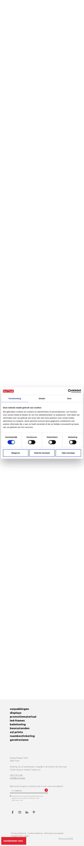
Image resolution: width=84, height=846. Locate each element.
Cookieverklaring (34, 833)
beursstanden (19, 728)
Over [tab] (69, 398)
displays (15, 712)
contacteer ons (13, 840)
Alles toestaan (68, 453)
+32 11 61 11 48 (16, 775)
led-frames (17, 720)
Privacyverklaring (18, 833)
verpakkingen (19, 709)
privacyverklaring (28, 800)
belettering (18, 724)
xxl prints (16, 732)
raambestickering (22, 736)
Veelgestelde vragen (20, 836)
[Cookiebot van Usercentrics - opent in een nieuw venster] (70, 391)
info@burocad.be (17, 778)
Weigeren (15, 453)
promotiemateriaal (23, 716)
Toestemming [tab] (14, 398)
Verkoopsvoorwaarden (54, 833)
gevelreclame (19, 739)
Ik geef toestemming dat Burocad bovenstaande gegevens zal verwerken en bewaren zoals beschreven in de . (27, 798)
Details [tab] (42, 398)
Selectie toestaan (42, 453)
